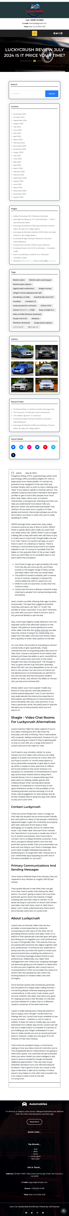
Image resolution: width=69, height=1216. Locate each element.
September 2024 (30, 142)
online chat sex (41, 630)
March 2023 (29, 157)
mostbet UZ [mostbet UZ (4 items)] (33, 300)
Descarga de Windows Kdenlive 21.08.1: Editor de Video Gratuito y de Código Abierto (34, 235)
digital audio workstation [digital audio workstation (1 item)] (31, 296)
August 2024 (29, 143)
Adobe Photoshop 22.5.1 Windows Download (33, 229)
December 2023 (30, 150)
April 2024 (29, 147)
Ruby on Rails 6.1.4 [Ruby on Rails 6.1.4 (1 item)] (38, 303)
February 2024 (30, 149)
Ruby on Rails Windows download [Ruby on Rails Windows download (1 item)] (32, 304)
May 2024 (29, 146)
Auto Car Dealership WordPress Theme (28, 1206)
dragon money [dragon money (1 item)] (38, 296)
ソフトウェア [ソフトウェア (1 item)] (29, 308)
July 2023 (29, 153)
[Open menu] (34, 33)
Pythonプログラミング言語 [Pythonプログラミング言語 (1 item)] (31, 303)
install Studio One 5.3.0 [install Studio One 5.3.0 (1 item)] (37, 299)
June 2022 (29, 162)
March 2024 (29, 148)
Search (51, 93)
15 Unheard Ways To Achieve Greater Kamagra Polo (34, 413)
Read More (34, 1121)
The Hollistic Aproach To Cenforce (32, 415)
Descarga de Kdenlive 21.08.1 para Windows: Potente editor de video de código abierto (34, 233)
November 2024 (30, 140)
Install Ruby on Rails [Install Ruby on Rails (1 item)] (30, 299)
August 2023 (29, 152)
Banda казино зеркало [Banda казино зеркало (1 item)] (31, 295)
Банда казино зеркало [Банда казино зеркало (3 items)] (37, 307)
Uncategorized (17, 1078)
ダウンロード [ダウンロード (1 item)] (34, 308)
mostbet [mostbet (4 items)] (29, 300)
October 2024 (29, 141)
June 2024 (29, 145)
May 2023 (29, 155)
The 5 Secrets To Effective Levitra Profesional (33, 414)
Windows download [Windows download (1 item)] (30, 307)
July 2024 (29, 144)
